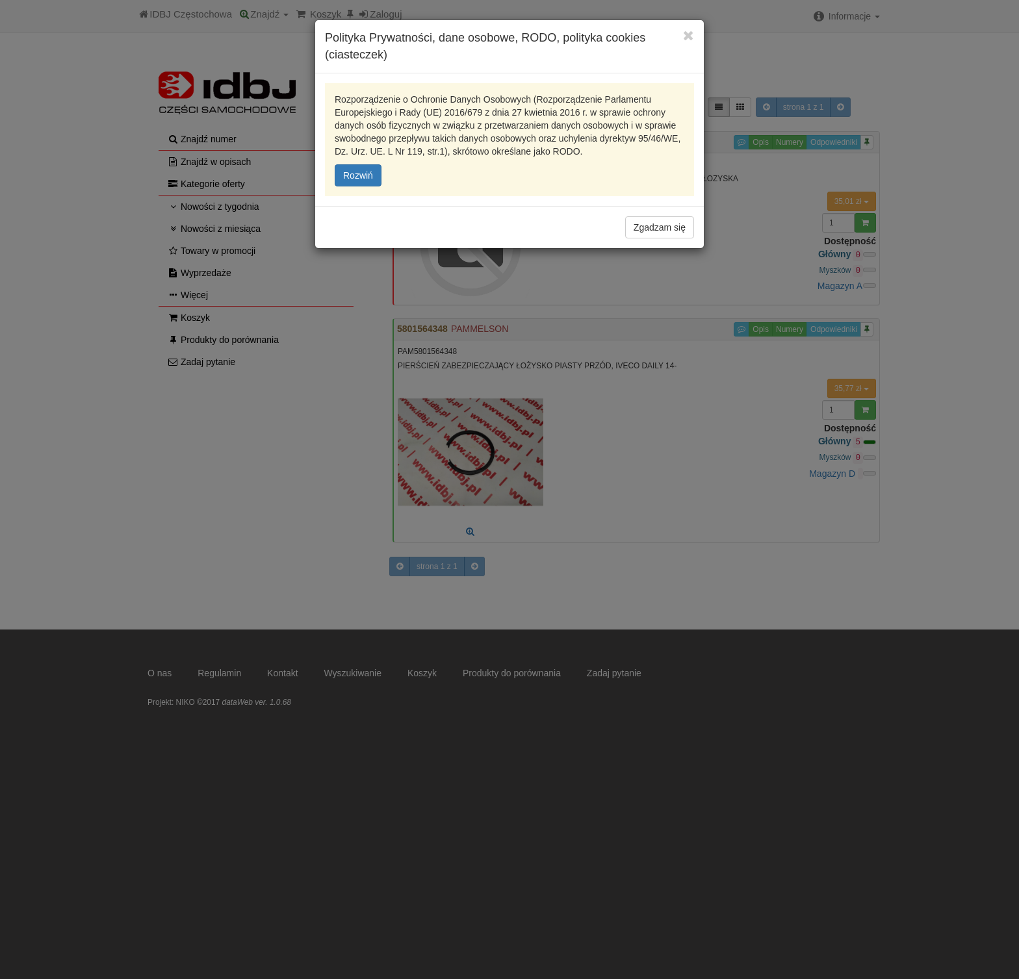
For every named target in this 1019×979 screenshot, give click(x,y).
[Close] (688, 35)
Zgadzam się (660, 227)
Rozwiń (358, 175)
